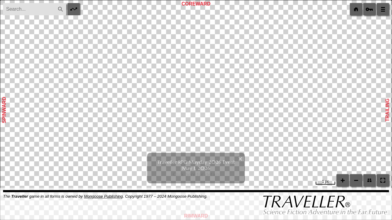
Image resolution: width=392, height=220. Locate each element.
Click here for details (196, 174)
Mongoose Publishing (103, 196)
